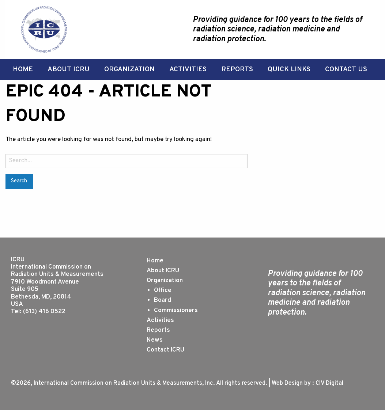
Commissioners (176, 311)
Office (162, 290)
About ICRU (69, 69)
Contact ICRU (165, 350)
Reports (237, 69)
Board (162, 300)
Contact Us (346, 69)
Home (23, 69)
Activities (188, 69)
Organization (129, 69)
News (155, 340)
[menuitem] (22, 69)
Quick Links (289, 69)
